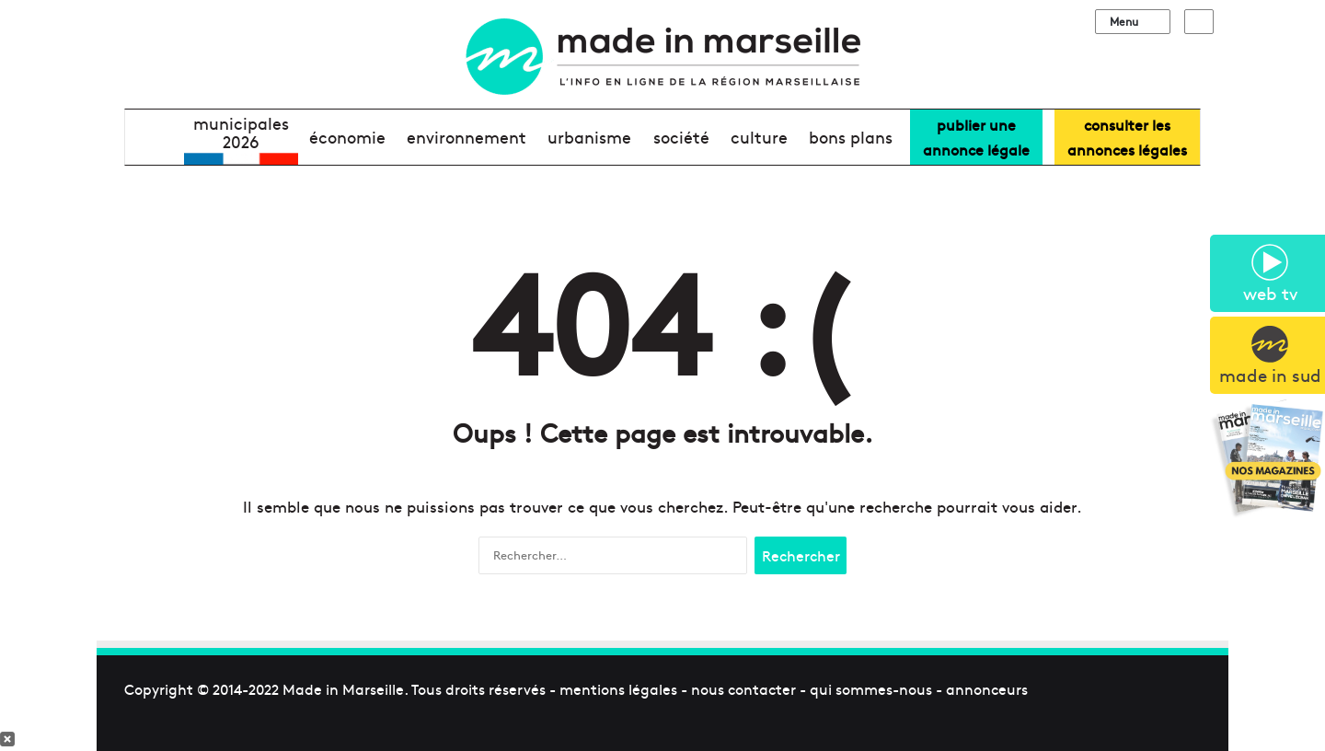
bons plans (851, 136)
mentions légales (618, 688)
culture (759, 136)
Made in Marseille (343, 688)
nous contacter (743, 688)
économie (347, 136)
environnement (466, 136)
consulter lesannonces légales (1127, 136)
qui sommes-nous (871, 688)
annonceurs (987, 688)
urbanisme (589, 136)
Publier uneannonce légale (976, 136)
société (681, 136)
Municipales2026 (241, 132)
